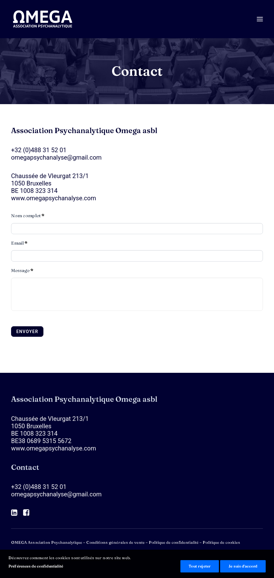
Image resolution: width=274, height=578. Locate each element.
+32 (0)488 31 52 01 (38, 150)
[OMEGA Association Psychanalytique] (42, 19)
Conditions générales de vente (115, 542)
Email (19, 243)
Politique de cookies (221, 542)
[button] (260, 19)
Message (22, 270)
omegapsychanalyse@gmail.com (56, 157)
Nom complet (27, 215)
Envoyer (27, 331)
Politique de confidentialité (174, 542)
